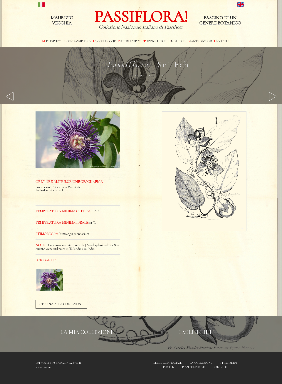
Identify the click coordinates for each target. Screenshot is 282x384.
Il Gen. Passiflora (77, 41)
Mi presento (51, 41)
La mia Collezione (87, 332)
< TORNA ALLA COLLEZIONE (61, 304)
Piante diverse (200, 41)
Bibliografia (43, 367)
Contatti (220, 367)
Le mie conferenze (167, 363)
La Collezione (104, 41)
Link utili (221, 41)
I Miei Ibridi (195, 332)
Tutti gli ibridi (155, 41)
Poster (168, 367)
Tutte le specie (129, 41)
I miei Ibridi (177, 41)
